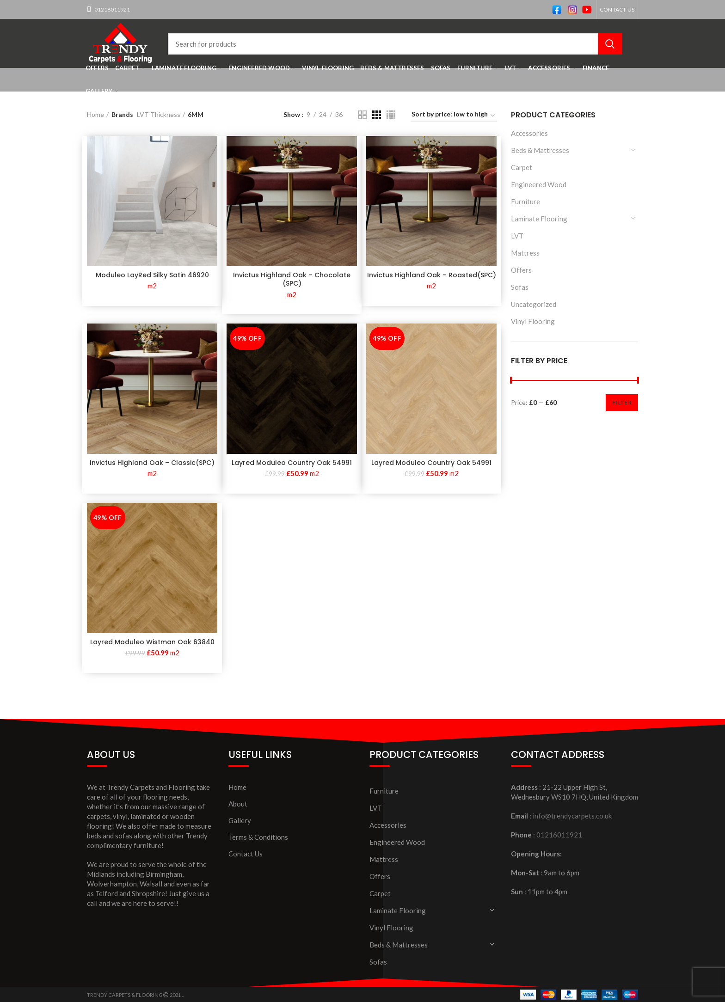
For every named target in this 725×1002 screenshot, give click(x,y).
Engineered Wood (538, 184)
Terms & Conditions (258, 837)
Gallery (239, 820)
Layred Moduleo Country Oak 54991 (292, 462)
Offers (521, 270)
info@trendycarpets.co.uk (572, 816)
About (237, 804)
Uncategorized (533, 304)
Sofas (519, 287)
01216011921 (111, 9)
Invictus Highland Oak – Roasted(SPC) (431, 275)
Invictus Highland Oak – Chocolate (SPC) (291, 279)
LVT (517, 236)
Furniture (525, 201)
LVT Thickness (158, 114)
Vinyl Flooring (533, 321)
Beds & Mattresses (540, 150)
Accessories (529, 133)
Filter (622, 402)
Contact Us (245, 853)
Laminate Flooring (539, 218)
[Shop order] (454, 116)
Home (95, 114)
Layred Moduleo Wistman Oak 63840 (152, 642)
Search (610, 44)
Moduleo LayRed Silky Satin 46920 (152, 275)
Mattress (525, 253)
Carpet (521, 167)
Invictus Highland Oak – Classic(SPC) (152, 462)
